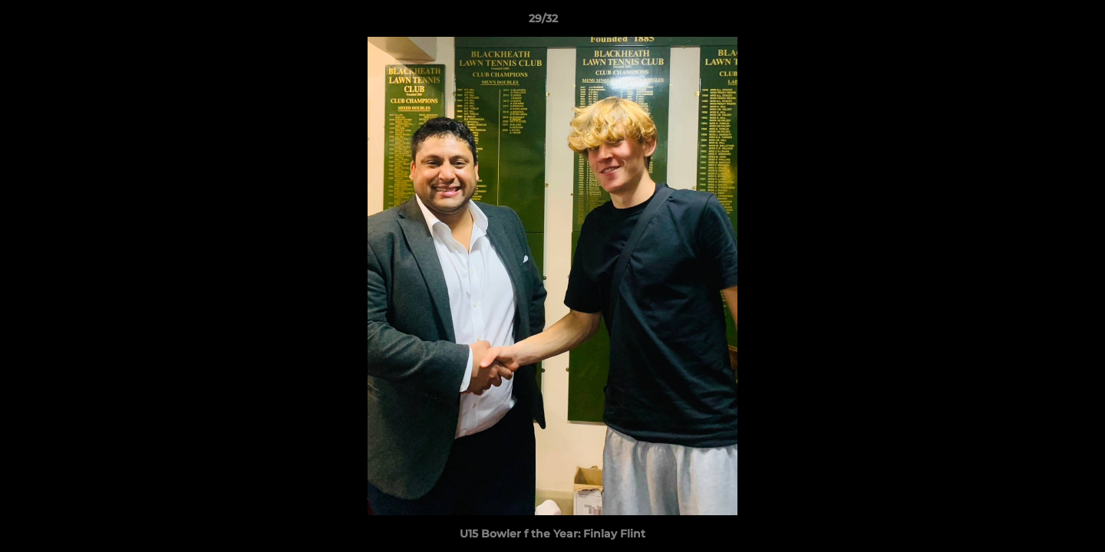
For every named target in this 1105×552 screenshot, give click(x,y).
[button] (1040, 22)
